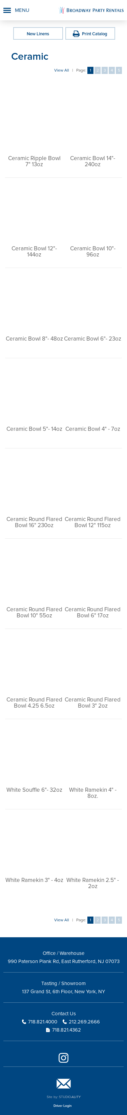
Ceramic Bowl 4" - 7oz (92, 428)
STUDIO (69, 1097)
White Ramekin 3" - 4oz (34, 880)
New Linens (38, 34)
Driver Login (63, 1106)
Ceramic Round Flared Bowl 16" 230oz (34, 522)
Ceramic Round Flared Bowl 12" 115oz (93, 522)
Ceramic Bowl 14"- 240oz (92, 161)
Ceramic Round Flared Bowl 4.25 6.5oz (34, 702)
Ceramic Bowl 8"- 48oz (34, 338)
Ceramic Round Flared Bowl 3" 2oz (93, 702)
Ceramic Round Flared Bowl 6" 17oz (93, 612)
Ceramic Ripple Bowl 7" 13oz (34, 161)
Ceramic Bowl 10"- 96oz (92, 251)
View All (61, 70)
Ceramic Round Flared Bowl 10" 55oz (34, 612)
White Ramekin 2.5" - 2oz (92, 883)
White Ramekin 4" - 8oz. (93, 793)
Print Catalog (94, 34)
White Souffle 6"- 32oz (34, 789)
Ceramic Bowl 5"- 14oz (34, 428)
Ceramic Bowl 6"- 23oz (92, 338)
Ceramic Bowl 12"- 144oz (34, 251)
